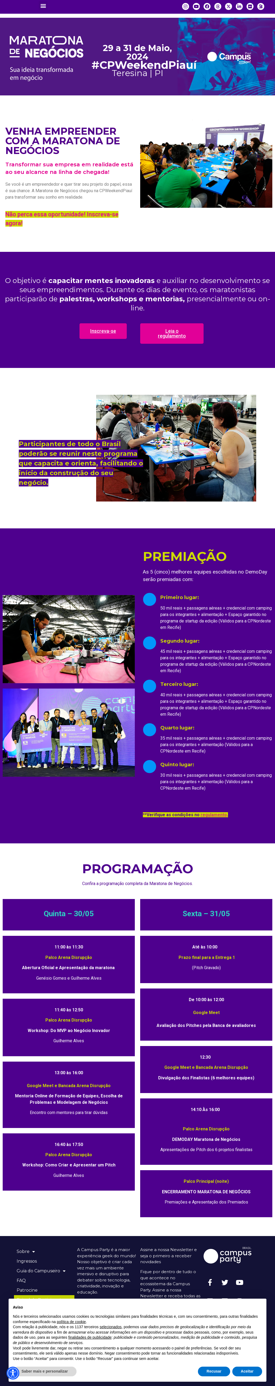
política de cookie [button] (71, 1322)
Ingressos (27, 1261)
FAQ (21, 1280)
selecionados (111, 1327)
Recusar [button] (214, 1371)
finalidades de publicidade (89, 1337)
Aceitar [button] (247, 1371)
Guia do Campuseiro (41, 1271)
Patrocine (27, 1290)
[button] (43, 5)
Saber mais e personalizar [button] (44, 1371)
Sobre (26, 1251)
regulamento (214, 814)
